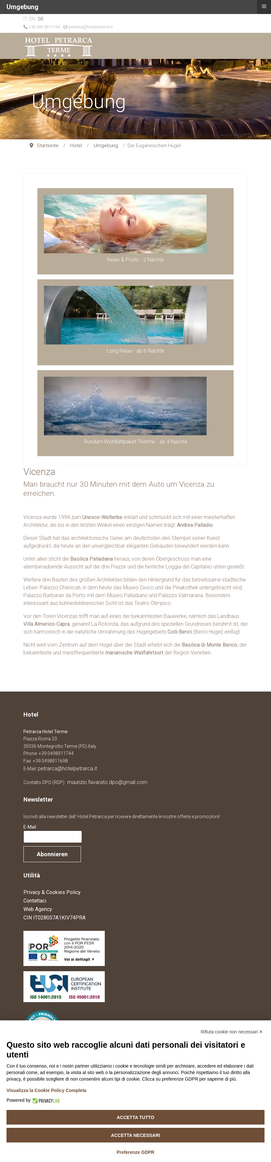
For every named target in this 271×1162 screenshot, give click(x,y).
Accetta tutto (136, 1117)
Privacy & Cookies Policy (52, 892)
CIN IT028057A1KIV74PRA (54, 918)
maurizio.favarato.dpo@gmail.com (107, 782)
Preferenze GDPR (136, 1152)
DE (41, 18)
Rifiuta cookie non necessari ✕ (232, 1031)
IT (25, 18)
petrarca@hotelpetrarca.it (91, 26)
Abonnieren (52, 854)
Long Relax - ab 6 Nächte (135, 351)
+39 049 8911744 (44, 26)
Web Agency (37, 909)
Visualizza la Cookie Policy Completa (47, 1090)
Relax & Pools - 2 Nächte (135, 260)
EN (32, 18)
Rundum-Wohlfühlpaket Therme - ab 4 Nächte (135, 442)
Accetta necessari (135, 1135)
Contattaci (34, 901)
